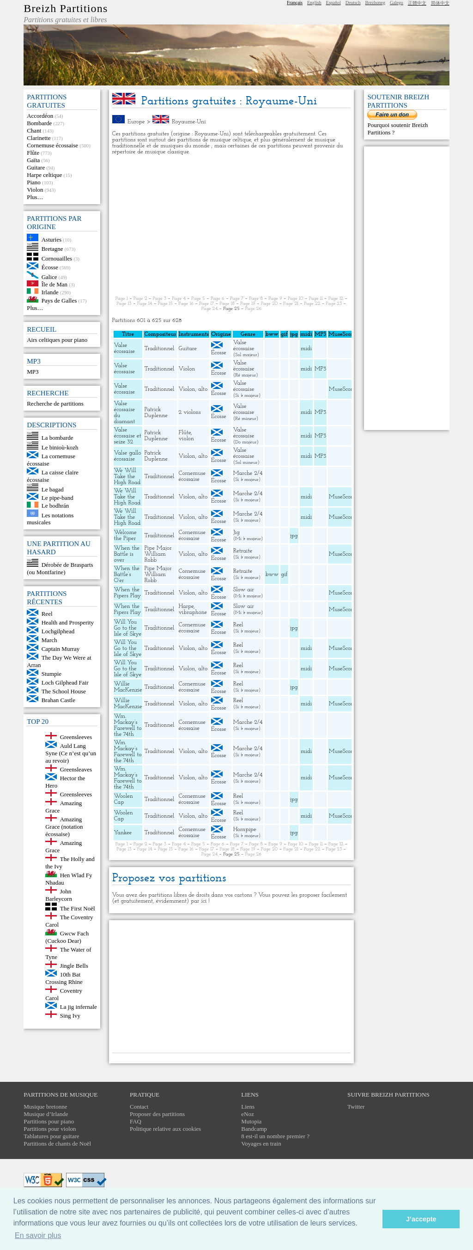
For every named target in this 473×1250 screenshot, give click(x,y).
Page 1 (121, 298)
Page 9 (275, 298)
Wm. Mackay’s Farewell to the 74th (128, 725)
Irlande (50, 291)
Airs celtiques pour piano (57, 339)
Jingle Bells (74, 965)
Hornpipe (244, 829)
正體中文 (417, 3)
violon (186, 439)
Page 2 (140, 298)
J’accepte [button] (421, 1219)
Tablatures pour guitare (51, 1136)
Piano (34, 182)
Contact (139, 1106)
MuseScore (342, 389)
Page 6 (217, 298)
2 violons (190, 412)
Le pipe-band (57, 497)
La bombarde (57, 437)
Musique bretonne (45, 1106)
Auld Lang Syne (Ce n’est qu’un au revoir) (70, 753)
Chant (34, 130)
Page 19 (247, 303)
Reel (47, 613)
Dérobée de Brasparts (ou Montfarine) (60, 568)
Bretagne (52, 248)
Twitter (355, 1106)
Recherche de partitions (55, 403)
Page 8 (256, 298)
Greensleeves (76, 737)
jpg (293, 536)
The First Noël (77, 908)
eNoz (247, 1113)
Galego (396, 2)
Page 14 (144, 303)
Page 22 (312, 303)
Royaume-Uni (189, 122)
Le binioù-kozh (60, 447)
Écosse (50, 267)
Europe (136, 122)
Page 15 (165, 303)
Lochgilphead (58, 631)
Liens (248, 1106)
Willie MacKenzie (128, 687)
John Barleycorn (58, 895)
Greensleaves (76, 769)
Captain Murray (61, 648)
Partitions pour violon (50, 1128)
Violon (35, 189)
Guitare (36, 167)
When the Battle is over (127, 554)
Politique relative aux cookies (165, 1128)
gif (284, 574)
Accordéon (40, 115)
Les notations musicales (50, 518)
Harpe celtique (44, 174)
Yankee (123, 833)
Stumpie (51, 673)
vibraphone (193, 612)
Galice (49, 276)
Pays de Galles (59, 300)
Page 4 (179, 298)
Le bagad (53, 488)
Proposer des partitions (157, 1113)
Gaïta (33, 160)
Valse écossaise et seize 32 (127, 436)
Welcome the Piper (125, 535)
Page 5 (198, 298)
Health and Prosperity (68, 622)
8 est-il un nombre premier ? (275, 1136)
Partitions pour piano (49, 1121)
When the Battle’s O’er (127, 574)
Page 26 (253, 308)
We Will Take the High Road (127, 476)
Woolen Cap (123, 799)
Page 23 (334, 303)
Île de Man (54, 284)
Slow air (243, 590)
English (314, 2)
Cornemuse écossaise (52, 145)
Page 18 (227, 303)
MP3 (32, 371)
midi (306, 349)
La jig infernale (78, 1006)
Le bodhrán (55, 505)
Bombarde (39, 123)
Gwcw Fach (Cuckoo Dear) (67, 937)
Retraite (243, 551)
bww (271, 574)
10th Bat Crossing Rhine (64, 978)
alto (202, 389)
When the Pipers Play (127, 593)
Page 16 (186, 303)
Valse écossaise (124, 348)
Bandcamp (254, 1128)
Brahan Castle (58, 700)
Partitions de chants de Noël (57, 1143)
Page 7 (236, 298)
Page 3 (159, 298)
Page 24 (209, 308)
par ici (198, 901)
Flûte (33, 152)
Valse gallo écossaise (127, 456)
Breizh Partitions (66, 8)
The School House (64, 691)
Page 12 (336, 298)
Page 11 (316, 298)
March (49, 640)
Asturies (51, 239)
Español (333, 2)
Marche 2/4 (247, 473)
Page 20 (269, 303)
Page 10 (295, 298)
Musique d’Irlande (46, 1113)
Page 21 (290, 303)
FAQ (135, 1121)
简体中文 (440, 3)
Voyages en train (261, 1143)
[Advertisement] (231, 225)
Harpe (186, 606)
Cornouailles (57, 258)
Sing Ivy (70, 1015)
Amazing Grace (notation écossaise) (64, 826)
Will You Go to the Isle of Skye (128, 628)
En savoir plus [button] (38, 1235)
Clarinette (38, 137)
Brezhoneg (375, 2)
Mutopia (251, 1121)
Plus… (35, 197)
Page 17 (206, 303)
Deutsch (353, 2)
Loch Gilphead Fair (65, 682)
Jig (236, 532)
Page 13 (124, 303)
